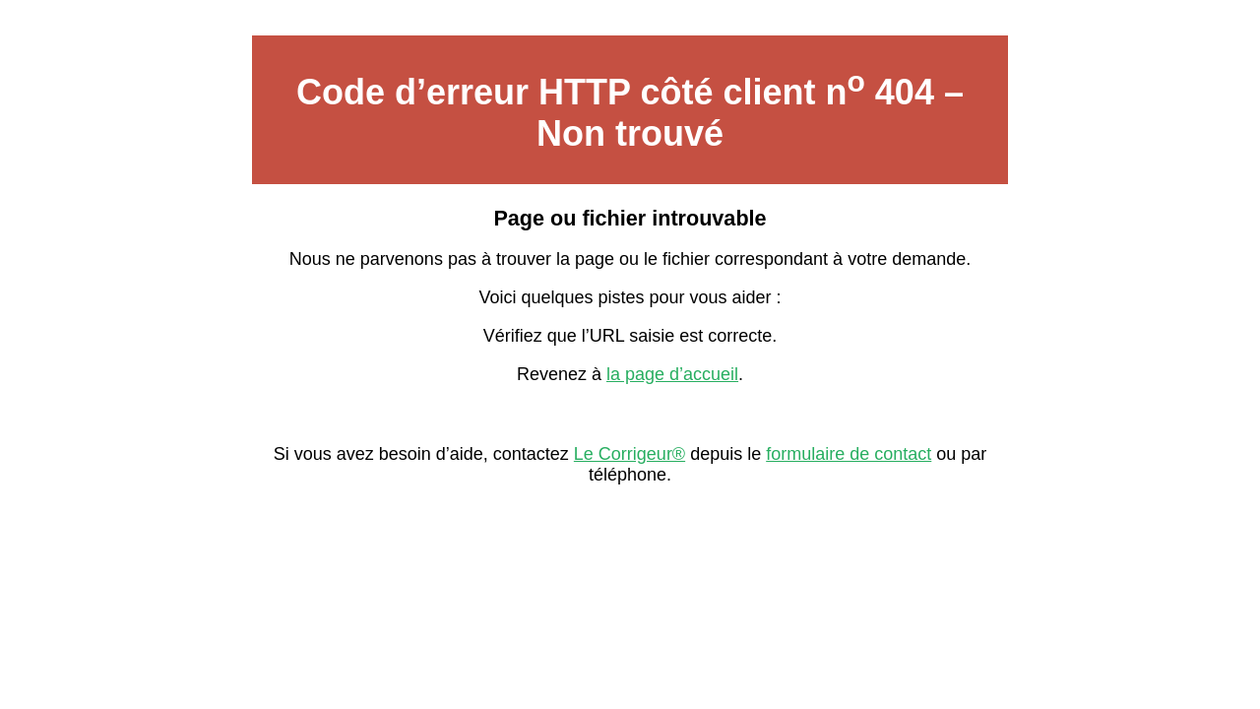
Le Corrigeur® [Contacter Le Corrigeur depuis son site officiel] (629, 454)
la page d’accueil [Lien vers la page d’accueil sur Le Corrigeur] (672, 374)
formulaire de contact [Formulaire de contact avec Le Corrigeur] (848, 454)
